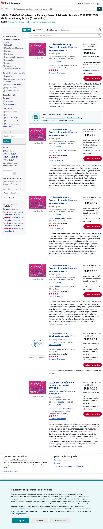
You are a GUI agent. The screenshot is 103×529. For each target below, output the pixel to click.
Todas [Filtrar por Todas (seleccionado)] (6, 98)
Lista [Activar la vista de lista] (27, 30)
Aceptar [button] (20, 521)
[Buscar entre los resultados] (65, 36)
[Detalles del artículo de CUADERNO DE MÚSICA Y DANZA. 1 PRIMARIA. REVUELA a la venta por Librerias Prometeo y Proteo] (37, 394)
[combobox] (55, 9)
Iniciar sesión (90, 3)
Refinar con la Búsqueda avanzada (41, 22)
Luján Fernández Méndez (55, 119)
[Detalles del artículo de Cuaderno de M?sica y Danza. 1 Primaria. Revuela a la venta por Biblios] (37, 275)
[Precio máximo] (7, 173)
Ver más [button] (61, 107)
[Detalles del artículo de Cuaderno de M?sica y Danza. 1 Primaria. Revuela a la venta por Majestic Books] (37, 136)
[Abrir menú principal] (5, 9)
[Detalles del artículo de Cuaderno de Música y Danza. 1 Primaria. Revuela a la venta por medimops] (37, 50)
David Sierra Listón (73, 119)
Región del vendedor (11, 193)
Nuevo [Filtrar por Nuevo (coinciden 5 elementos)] (8, 76)
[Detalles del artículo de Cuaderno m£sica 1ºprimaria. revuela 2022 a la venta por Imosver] (37, 350)
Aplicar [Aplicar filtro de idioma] (7, 141)
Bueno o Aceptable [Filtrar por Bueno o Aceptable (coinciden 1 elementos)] (12, 85)
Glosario (57, 467)
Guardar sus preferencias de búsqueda (68, 470)
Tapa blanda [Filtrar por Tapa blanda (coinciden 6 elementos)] (10, 104)
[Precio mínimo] (7, 169)
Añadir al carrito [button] (92, 79)
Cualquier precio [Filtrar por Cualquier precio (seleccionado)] (10, 151)
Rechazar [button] (39, 521)
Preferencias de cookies (20, 509)
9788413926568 (17, 22)
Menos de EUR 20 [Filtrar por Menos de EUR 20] (11, 154)
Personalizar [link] (60, 521)
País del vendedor (10, 198)
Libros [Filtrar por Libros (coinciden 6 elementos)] (7, 45)
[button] (99, 35)
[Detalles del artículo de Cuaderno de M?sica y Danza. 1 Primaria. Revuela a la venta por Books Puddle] (37, 205)
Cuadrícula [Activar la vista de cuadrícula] (38, 30)
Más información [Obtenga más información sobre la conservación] (18, 73)
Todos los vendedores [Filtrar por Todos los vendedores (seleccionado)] (13, 209)
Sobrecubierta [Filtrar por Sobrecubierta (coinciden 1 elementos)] (10, 118)
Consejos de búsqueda (62, 464)
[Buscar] (99, 9)
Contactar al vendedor (57, 71)
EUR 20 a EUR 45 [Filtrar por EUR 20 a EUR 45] (11, 157)
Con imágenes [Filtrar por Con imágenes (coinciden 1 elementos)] (11, 121)
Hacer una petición (11, 473)
